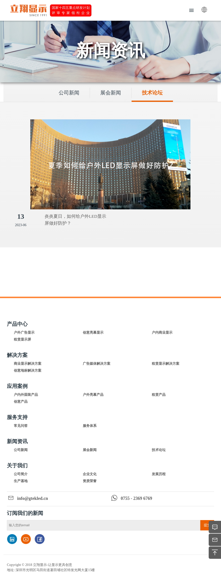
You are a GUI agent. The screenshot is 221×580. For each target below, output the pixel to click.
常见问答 (21, 426)
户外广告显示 (24, 332)
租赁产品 (159, 395)
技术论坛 (152, 93)
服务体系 (90, 426)
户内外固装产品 (26, 395)
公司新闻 (69, 93)
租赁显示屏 (22, 339)
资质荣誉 (90, 481)
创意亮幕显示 (93, 332)
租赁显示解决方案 (165, 363)
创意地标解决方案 (27, 370)
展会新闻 (110, 93)
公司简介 (21, 474)
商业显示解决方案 (27, 363)
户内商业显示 (162, 332)
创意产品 (21, 401)
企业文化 (90, 474)
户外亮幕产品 (93, 395)
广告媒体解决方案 (96, 363)
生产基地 (21, 481)
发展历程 (159, 474)
